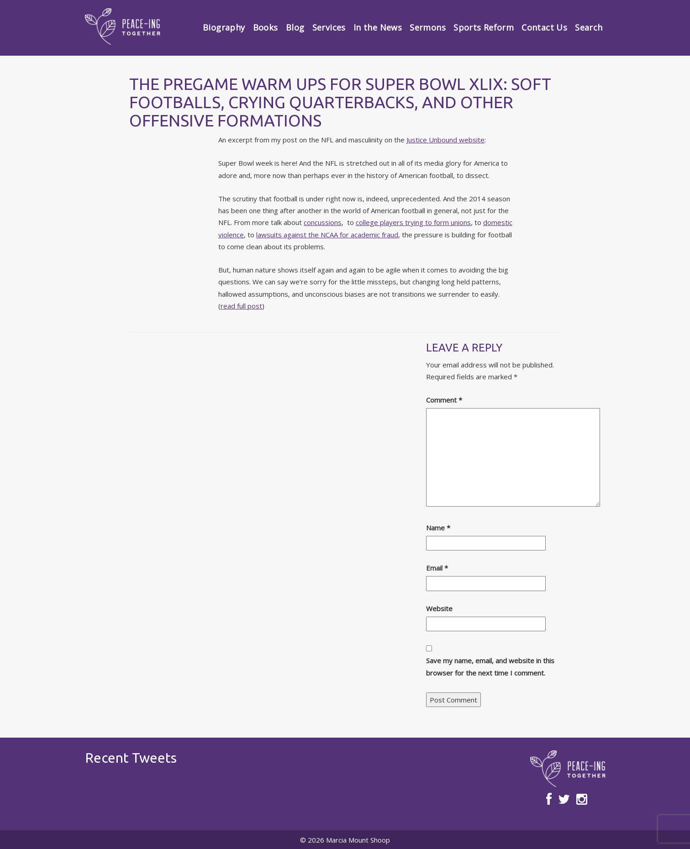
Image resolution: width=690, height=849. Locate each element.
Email (437, 567)
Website (439, 608)
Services (329, 27)
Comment (444, 399)
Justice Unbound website (445, 139)
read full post (241, 305)
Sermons (428, 27)
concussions (323, 222)
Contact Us (544, 27)
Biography (224, 27)
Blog (295, 27)
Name (438, 527)
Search (588, 27)
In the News (377, 27)
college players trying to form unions (413, 222)
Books (265, 27)
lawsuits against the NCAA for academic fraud (327, 234)
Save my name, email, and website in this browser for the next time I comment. (490, 666)
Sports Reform (483, 27)
